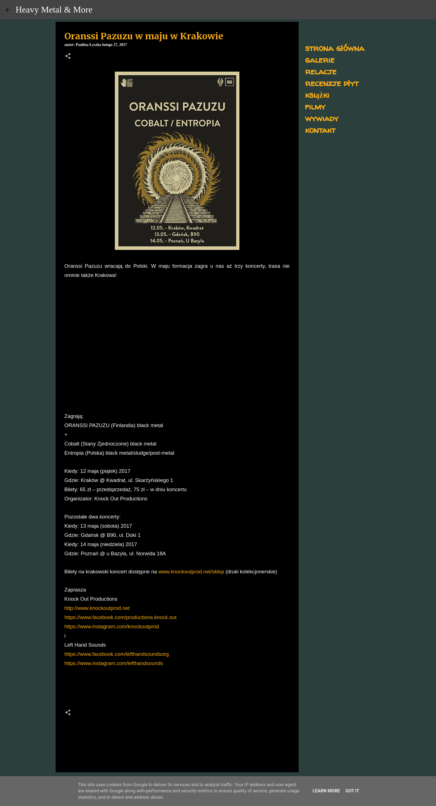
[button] (68, 56)
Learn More (326, 790)
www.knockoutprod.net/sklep (191, 571)
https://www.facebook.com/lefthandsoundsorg (117, 654)
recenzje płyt (331, 83)
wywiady (321, 118)
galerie (320, 59)
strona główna (334, 47)
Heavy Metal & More (54, 9)
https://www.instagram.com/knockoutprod (112, 626)
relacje (320, 71)
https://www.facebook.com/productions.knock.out (121, 617)
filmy (315, 106)
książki (317, 94)
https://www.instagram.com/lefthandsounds (114, 663)
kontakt (320, 129)
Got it (352, 790)
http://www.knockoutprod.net (97, 608)
